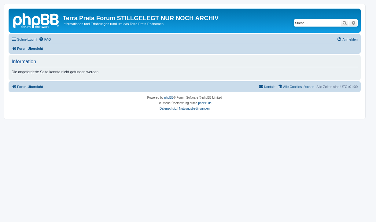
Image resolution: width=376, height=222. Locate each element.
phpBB (168, 97)
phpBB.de (205, 103)
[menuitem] (45, 39)
